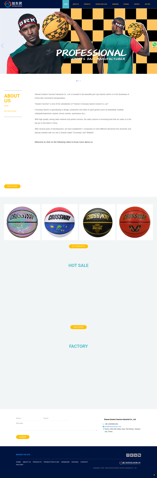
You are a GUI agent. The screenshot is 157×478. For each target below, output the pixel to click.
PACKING (126, 4)
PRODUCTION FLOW (101, 4)
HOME (66, 4)
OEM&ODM (115, 4)
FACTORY (147, 4)
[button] (76, 80)
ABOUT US (76, 4)
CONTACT (137, 4)
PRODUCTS (87, 4)
